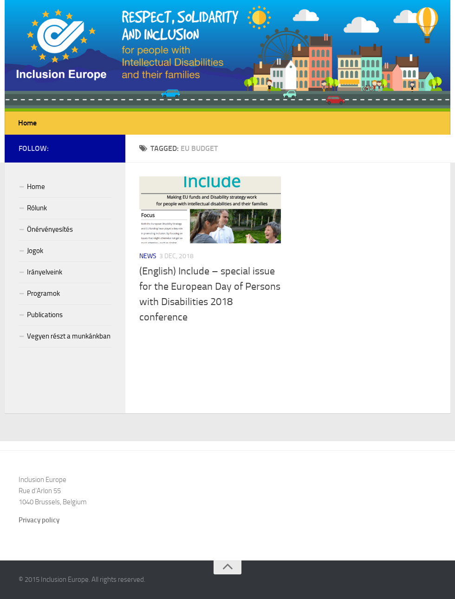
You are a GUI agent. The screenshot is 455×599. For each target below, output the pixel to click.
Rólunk (37, 208)
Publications (45, 315)
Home (27, 122)
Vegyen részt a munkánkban (68, 336)
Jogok (35, 251)
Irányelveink (44, 272)
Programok (43, 293)
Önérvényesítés (50, 229)
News (147, 256)
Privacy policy (39, 520)
